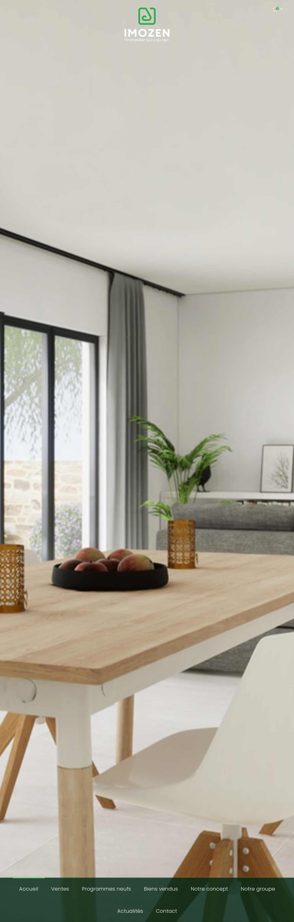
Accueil (28, 888)
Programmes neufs (106, 888)
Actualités (130, 910)
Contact (166, 910)
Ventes (60, 888)
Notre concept (209, 888)
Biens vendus (161, 888)
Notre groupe (258, 888)
